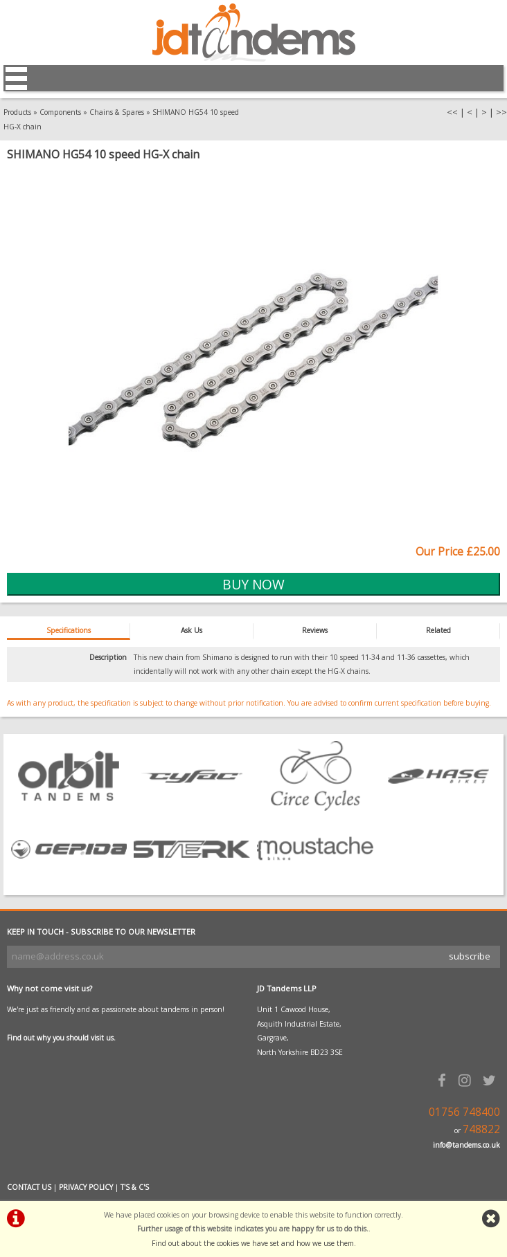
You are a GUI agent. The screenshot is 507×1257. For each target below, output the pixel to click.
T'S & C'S (135, 1187)
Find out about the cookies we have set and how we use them (253, 1243)
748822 (481, 1129)
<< (452, 112)
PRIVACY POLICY (86, 1187)
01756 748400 (464, 1112)
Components (60, 112)
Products (17, 112)
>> (501, 112)
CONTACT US (29, 1187)
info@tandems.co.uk (466, 1145)
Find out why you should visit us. (61, 1038)
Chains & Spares (116, 112)
